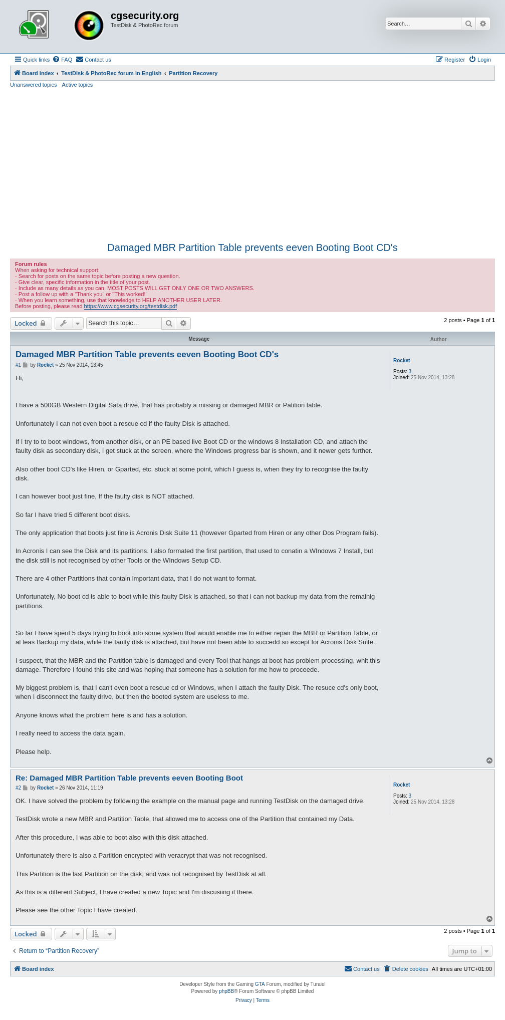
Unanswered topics (33, 85)
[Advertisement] (252, 164)
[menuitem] (62, 60)
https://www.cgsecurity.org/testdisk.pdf (130, 306)
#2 (18, 788)
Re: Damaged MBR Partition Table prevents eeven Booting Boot (129, 778)
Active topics (77, 85)
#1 (18, 365)
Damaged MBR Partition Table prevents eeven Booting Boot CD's (252, 247)
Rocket (401, 360)
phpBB (226, 991)
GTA (260, 984)
